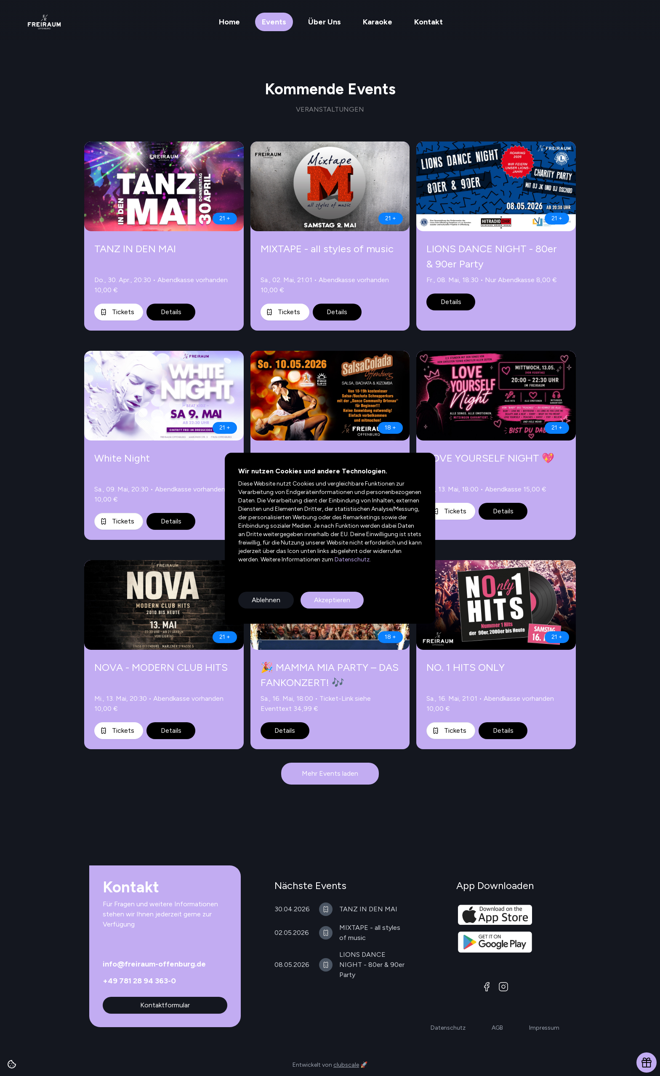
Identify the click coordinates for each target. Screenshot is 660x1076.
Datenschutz (351, 559)
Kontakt (428, 22)
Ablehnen (266, 600)
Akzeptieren (332, 600)
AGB (497, 1027)
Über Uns (324, 22)
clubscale (346, 1064)
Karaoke (377, 22)
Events (274, 22)
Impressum (544, 1027)
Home (229, 22)
